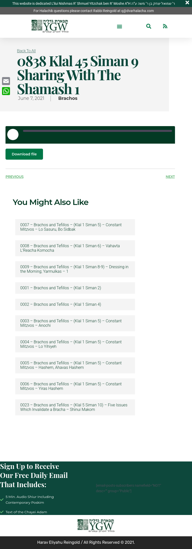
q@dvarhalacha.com (137, 11)
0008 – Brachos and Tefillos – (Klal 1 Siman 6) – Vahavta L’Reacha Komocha (70, 248)
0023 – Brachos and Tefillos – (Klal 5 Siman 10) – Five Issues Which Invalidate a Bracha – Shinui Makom (74, 407)
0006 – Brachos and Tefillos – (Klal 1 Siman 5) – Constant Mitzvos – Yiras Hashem (71, 386)
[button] (120, 26)
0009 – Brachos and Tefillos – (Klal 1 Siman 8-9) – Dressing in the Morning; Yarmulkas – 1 (74, 269)
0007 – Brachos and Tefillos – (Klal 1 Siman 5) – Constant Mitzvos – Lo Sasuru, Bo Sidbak (71, 227)
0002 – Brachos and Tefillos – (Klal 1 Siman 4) (60, 304)
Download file (24, 154)
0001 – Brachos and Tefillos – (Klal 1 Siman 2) (60, 288)
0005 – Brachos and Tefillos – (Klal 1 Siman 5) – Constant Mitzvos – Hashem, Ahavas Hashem (71, 365)
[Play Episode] (12, 134)
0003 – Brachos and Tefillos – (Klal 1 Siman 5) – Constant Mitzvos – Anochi (71, 323)
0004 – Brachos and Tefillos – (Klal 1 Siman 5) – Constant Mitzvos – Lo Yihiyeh (71, 344)
